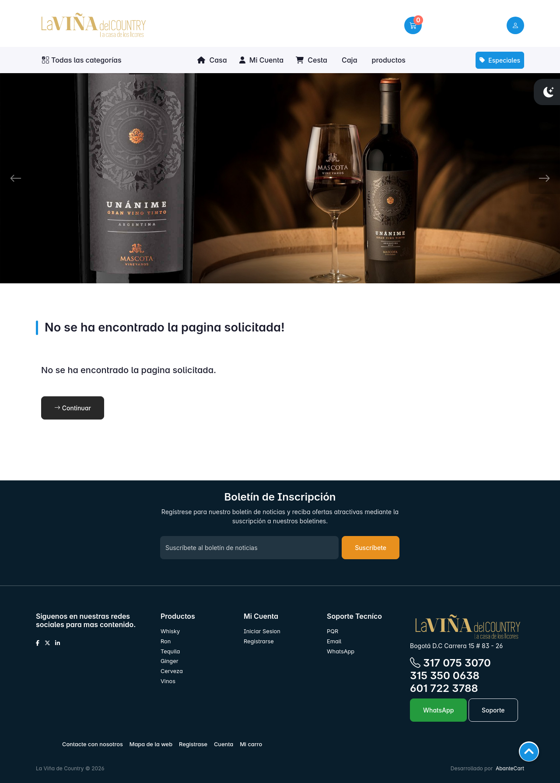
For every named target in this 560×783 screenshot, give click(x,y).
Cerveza (172, 671)
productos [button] (389, 60)
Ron (166, 641)
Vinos (168, 681)
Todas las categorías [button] (82, 60)
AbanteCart (510, 768)
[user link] (515, 25)
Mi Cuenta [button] (261, 60)
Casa (212, 60)
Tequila (170, 651)
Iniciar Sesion (262, 631)
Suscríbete (370, 547)
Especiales (500, 60)
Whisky (170, 631)
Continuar (72, 408)
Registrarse (259, 641)
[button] (413, 25)
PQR (332, 631)
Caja (349, 60)
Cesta (311, 60)
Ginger (169, 661)
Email (334, 641)
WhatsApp (340, 651)
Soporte (493, 710)
